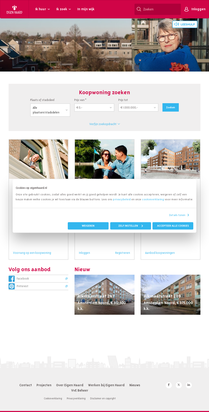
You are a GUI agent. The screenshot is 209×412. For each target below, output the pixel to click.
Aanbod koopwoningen (160, 253)
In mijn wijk (85, 9)
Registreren (122, 253)
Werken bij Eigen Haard (106, 385)
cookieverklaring (153, 199)
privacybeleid (122, 199)
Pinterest (22, 286)
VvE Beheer (79, 390)
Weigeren (88, 225)
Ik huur (40, 9)
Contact (25, 385)
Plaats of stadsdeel (42, 100)
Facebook (23, 278)
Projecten (44, 385)
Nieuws (134, 385)
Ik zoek (61, 9)
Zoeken (170, 107)
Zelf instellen (130, 225)
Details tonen (177, 215)
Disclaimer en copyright (103, 398)
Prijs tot (123, 100)
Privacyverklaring (76, 398)
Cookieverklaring (53, 398)
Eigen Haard (14, 9)
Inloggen (198, 9)
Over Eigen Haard (69, 385)
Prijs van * (80, 100)
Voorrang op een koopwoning (32, 253)
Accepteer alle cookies (173, 225)
